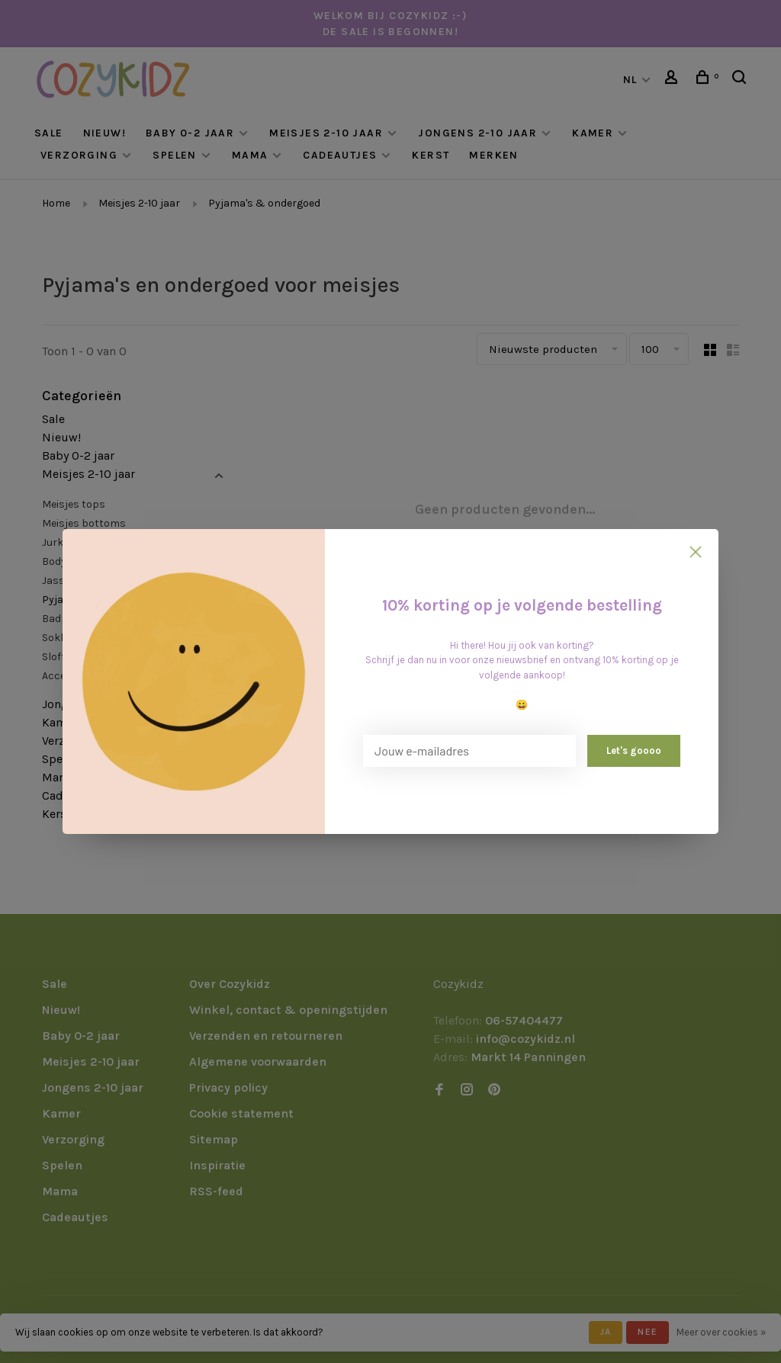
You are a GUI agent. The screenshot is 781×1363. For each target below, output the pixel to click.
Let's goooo (633, 750)
